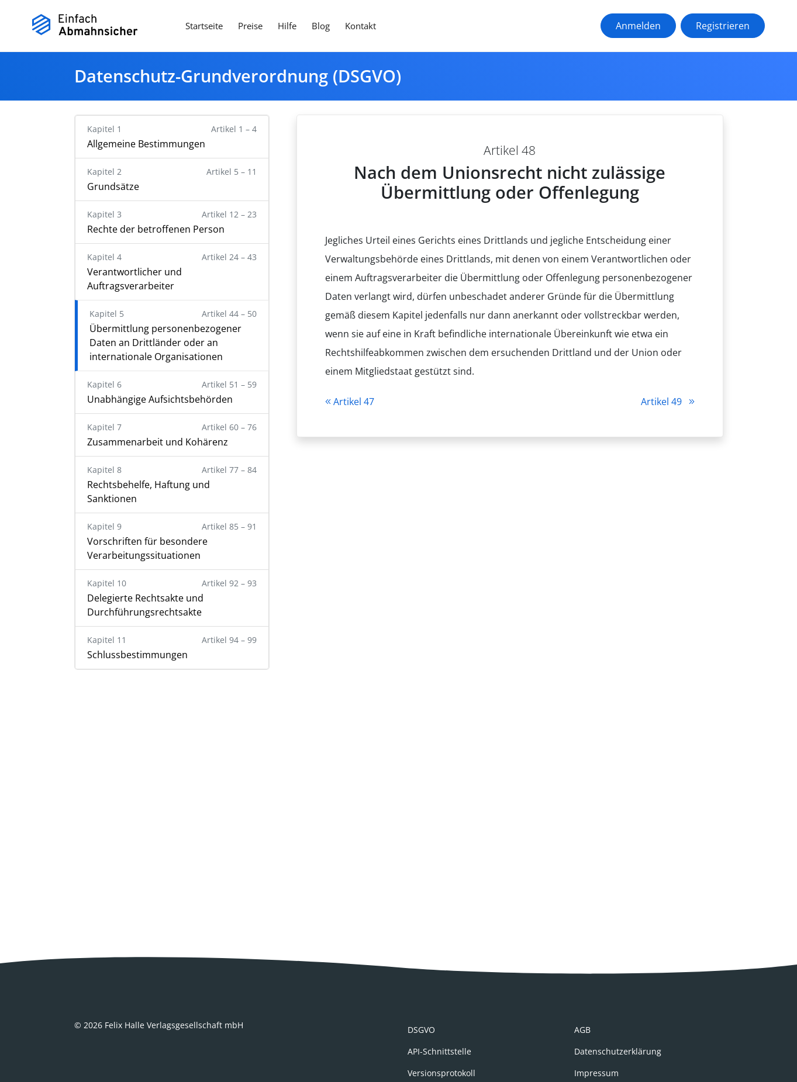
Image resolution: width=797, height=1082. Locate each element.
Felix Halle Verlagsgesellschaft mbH (174, 1025)
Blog (321, 26)
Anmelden (638, 25)
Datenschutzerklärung (617, 1051)
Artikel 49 (668, 401)
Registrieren (723, 25)
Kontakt (360, 26)
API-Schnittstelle (439, 1051)
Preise (250, 26)
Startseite (204, 26)
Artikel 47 (349, 401)
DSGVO (421, 1029)
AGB (582, 1029)
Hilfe (287, 26)
